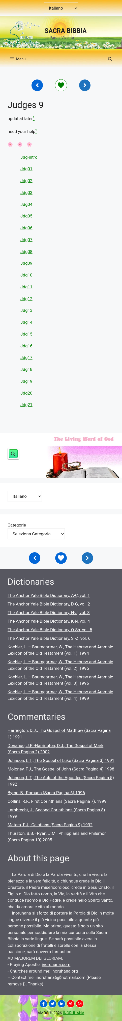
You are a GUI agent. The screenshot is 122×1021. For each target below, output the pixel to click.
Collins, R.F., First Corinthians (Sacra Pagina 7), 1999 (57, 801)
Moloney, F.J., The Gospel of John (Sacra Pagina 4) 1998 (61, 768)
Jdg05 (26, 215)
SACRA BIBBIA (66, 31)
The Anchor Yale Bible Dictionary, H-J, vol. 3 (49, 612)
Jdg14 (26, 322)
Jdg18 (26, 369)
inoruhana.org (64, 971)
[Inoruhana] (37, 85)
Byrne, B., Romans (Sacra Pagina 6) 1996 (46, 792)
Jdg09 (26, 263)
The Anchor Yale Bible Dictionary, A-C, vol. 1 (49, 595)
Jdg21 (26, 404)
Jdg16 (26, 345)
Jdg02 (26, 180)
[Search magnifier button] (13, 453)
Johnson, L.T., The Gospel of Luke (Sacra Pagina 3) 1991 (61, 760)
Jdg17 (26, 357)
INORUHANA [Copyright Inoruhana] (73, 1013)
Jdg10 (26, 275)
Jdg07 (26, 239)
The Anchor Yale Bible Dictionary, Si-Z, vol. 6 (49, 638)
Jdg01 (26, 168)
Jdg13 (26, 310)
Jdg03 (26, 192)
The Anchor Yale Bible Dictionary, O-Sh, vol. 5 (50, 629)
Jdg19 (26, 381)
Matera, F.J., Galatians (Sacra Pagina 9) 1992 (50, 824)
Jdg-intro (29, 157)
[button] (110, 59)
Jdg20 (26, 393)
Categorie (17, 525)
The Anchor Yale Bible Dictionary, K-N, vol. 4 (49, 621)
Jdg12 (26, 298)
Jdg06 (26, 227)
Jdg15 (26, 334)
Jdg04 (26, 204)
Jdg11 (26, 286)
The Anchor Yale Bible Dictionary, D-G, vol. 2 (49, 603)
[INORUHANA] (43, 1004)
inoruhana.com (56, 964)
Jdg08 (26, 251)
